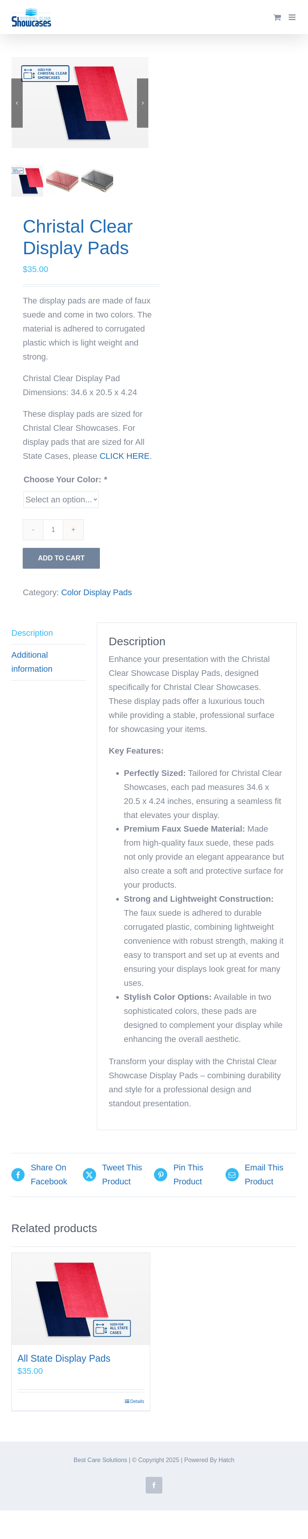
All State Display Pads (63, 1357)
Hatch (227, 1459)
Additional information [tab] (32, 661)
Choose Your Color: (65, 478)
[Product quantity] (53, 529)
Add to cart (61, 557)
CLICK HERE (124, 455)
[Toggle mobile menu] (293, 17)
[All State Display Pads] (81, 1298)
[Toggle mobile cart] (277, 17)
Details (137, 1400)
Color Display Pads (96, 591)
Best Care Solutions (100, 1459)
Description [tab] (32, 632)
